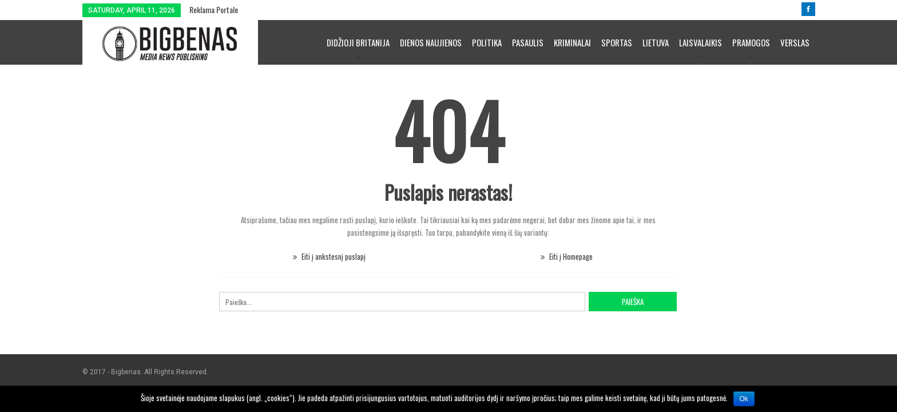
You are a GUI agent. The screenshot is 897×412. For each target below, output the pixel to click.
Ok (744, 399)
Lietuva (655, 42)
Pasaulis (527, 42)
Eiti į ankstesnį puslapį (329, 256)
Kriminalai (572, 42)
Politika (487, 42)
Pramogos (751, 42)
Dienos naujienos (431, 42)
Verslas (794, 42)
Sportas (616, 42)
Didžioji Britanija (358, 42)
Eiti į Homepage (567, 256)
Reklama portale (213, 9)
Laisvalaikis (700, 42)
